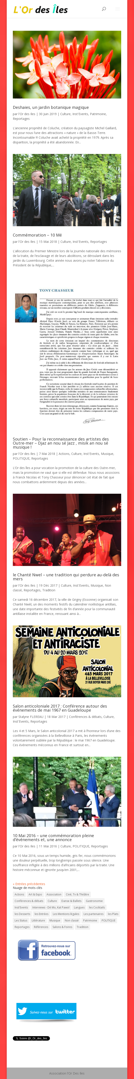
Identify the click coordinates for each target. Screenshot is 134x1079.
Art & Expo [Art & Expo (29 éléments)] (35, 894)
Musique (107, 454)
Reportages (21, 118)
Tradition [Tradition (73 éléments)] (82, 927)
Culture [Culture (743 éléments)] (52, 901)
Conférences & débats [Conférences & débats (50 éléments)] (29, 901)
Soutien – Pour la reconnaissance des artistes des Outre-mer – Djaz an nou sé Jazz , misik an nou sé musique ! (61, 443)
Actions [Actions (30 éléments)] (19, 894)
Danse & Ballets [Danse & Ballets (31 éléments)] (71, 901)
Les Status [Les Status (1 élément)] (21, 920)
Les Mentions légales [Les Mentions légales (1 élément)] (66, 914)
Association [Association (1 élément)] (54, 894)
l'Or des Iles (26, 114)
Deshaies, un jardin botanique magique (51, 107)
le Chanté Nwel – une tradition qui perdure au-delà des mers (66, 576)
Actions (64, 454)
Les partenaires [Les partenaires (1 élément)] (93, 914)
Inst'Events (80, 114)
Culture (65, 114)
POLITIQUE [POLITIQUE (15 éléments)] (108, 920)
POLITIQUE (21, 458)
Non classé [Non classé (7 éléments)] (72, 920)
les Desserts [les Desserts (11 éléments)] (22, 914)
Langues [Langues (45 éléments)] (79, 907)
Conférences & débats (85, 717)
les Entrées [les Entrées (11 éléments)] (41, 914)
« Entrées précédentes (29, 884)
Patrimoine (98, 114)
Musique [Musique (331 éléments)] (54, 920)
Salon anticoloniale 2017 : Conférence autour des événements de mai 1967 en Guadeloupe (60, 708)
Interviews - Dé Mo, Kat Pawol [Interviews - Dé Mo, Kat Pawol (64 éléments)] (50, 907)
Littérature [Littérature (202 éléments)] (38, 920)
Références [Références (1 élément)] (41, 927)
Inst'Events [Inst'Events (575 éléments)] (21, 907)
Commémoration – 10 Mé (37, 235)
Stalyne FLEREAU (30, 717)
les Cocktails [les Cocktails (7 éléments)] (97, 907)
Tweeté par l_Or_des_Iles (31, 1044)
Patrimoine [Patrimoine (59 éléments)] (90, 920)
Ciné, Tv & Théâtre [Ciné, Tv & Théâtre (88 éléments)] (77, 894)
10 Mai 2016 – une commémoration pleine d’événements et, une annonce (53, 837)
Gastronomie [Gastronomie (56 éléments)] (94, 901)
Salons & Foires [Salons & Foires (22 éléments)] (62, 927)
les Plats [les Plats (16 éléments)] (113, 914)
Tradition (48, 590)
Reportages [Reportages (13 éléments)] (22, 927)
